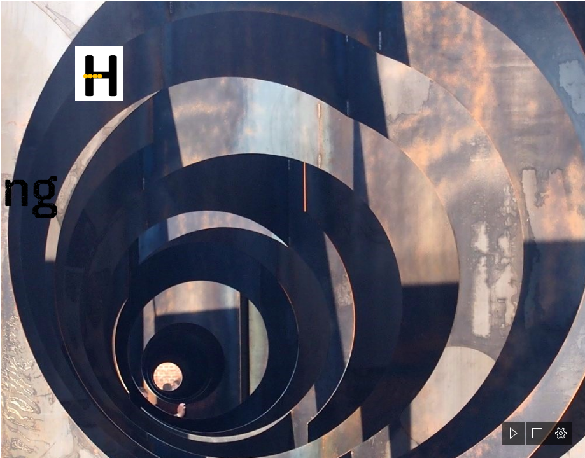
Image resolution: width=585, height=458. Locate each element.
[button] (513, 433)
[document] (292, 229)
